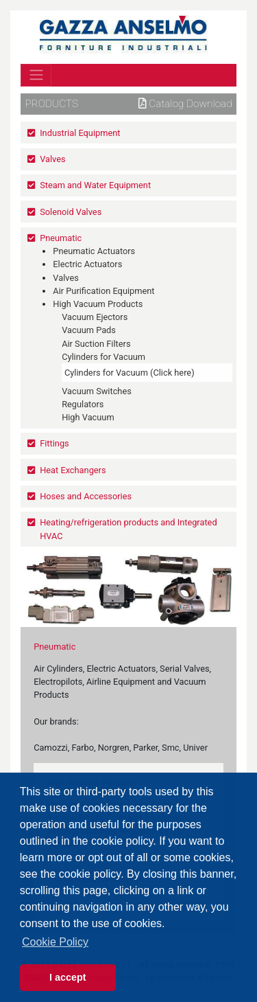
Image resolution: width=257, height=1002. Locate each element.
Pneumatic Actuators (94, 251)
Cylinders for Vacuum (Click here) (129, 372)
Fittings (54, 443)
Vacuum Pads (89, 330)
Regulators (82, 404)
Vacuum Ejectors (94, 317)
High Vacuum (88, 417)
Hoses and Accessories (86, 496)
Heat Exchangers (73, 470)
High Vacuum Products (98, 304)
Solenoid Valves (70, 212)
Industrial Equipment (80, 133)
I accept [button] (67, 977)
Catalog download (185, 104)
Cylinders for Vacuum (103, 357)
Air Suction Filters (96, 344)
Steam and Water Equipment (95, 185)
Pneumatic (61, 238)
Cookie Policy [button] (55, 942)
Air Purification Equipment (103, 291)
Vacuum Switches (97, 391)
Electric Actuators (87, 264)
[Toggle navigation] (36, 75)
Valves (52, 159)
